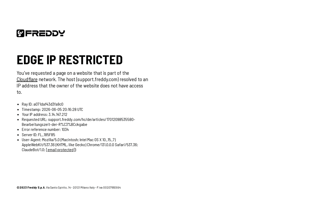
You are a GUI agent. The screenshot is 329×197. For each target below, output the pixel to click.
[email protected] (60, 149)
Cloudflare (27, 79)
